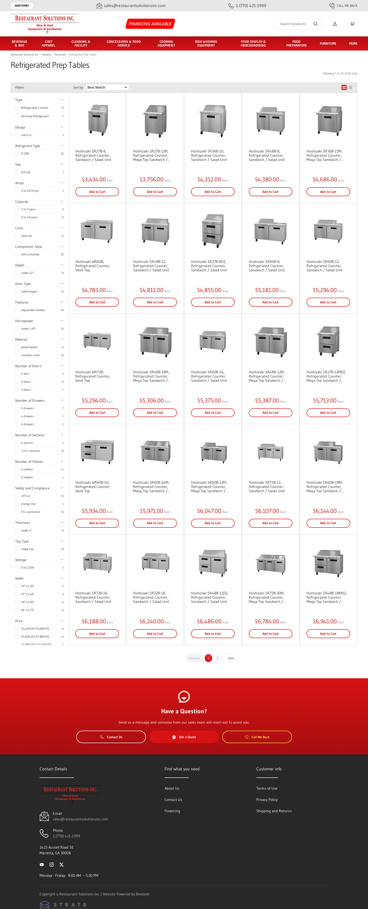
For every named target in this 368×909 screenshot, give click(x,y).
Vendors (46, 54)
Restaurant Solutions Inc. (25, 54)
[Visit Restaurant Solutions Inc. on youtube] (42, 864)
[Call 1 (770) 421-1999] (247, 6)
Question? (22, 5)
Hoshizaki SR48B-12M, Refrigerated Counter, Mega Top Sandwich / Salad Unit (267, 376)
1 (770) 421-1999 (66, 836)
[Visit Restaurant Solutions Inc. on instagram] (52, 864)
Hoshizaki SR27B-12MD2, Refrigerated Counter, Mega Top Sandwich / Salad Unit (326, 376)
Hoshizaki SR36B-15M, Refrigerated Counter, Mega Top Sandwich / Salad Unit (324, 155)
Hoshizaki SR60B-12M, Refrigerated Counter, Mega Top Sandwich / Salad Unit (209, 486)
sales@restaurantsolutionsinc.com (80, 819)
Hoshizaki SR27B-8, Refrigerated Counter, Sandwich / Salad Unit (93, 155)
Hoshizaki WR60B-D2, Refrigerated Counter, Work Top (93, 486)
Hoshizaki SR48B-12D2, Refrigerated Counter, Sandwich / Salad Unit (209, 597)
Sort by (78, 87)
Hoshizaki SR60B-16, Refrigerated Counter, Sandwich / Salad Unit (209, 376)
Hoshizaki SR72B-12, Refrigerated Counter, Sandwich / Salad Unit (267, 486)
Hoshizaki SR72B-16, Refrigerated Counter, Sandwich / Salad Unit (93, 597)
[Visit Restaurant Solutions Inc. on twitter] (61, 864)
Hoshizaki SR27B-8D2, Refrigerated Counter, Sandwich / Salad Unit (209, 265)
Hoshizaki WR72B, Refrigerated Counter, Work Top (93, 376)
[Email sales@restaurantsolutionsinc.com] (130, 6)
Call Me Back (343, 5)
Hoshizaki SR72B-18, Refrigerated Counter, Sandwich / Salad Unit (151, 597)
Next (231, 658)
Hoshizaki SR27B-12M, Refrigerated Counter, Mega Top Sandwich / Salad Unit (151, 155)
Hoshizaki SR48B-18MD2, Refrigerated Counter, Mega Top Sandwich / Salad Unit (327, 597)
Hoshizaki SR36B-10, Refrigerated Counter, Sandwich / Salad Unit (209, 155)
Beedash (143, 894)
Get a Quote (184, 737)
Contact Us (111, 737)
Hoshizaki (60, 54)
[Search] (297, 24)
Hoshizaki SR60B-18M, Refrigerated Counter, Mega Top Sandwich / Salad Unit (325, 486)
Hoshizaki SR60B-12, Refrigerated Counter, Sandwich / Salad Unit (325, 265)
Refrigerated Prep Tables (82, 54)
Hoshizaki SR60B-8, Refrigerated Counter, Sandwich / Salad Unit (267, 265)
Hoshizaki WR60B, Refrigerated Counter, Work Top (93, 265)
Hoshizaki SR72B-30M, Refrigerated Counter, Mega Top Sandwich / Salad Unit (266, 597)
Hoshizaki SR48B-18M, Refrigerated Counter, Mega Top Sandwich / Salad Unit (151, 376)
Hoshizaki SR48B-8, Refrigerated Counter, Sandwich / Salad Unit (267, 155)
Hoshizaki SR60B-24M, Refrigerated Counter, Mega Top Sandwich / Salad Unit (151, 486)
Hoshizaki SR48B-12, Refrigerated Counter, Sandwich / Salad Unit (151, 265)
